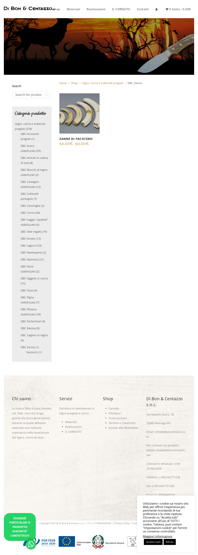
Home (63, 83)
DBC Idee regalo (31, 231)
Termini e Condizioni (122, 423)
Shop (74, 83)
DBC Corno (28, 213)
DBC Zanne (28, 347)
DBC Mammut (30, 259)
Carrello (114, 408)
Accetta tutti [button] (153, 542)
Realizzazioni (73, 427)
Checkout (115, 413)
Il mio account (118, 418)
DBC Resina (28, 328)
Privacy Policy (122, 523)
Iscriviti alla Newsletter (123, 428)
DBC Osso (27, 290)
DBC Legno (28, 245)
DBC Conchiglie (30, 206)
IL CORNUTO (73, 431)
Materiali (71, 422)
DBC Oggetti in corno (34, 278)
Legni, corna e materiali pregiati (102, 83)
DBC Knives (28, 238)
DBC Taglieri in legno (34, 335)
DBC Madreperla (31, 252)
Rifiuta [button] (169, 542)
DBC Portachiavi (31, 321)
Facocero (32, 352)
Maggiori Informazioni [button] (157, 536)
